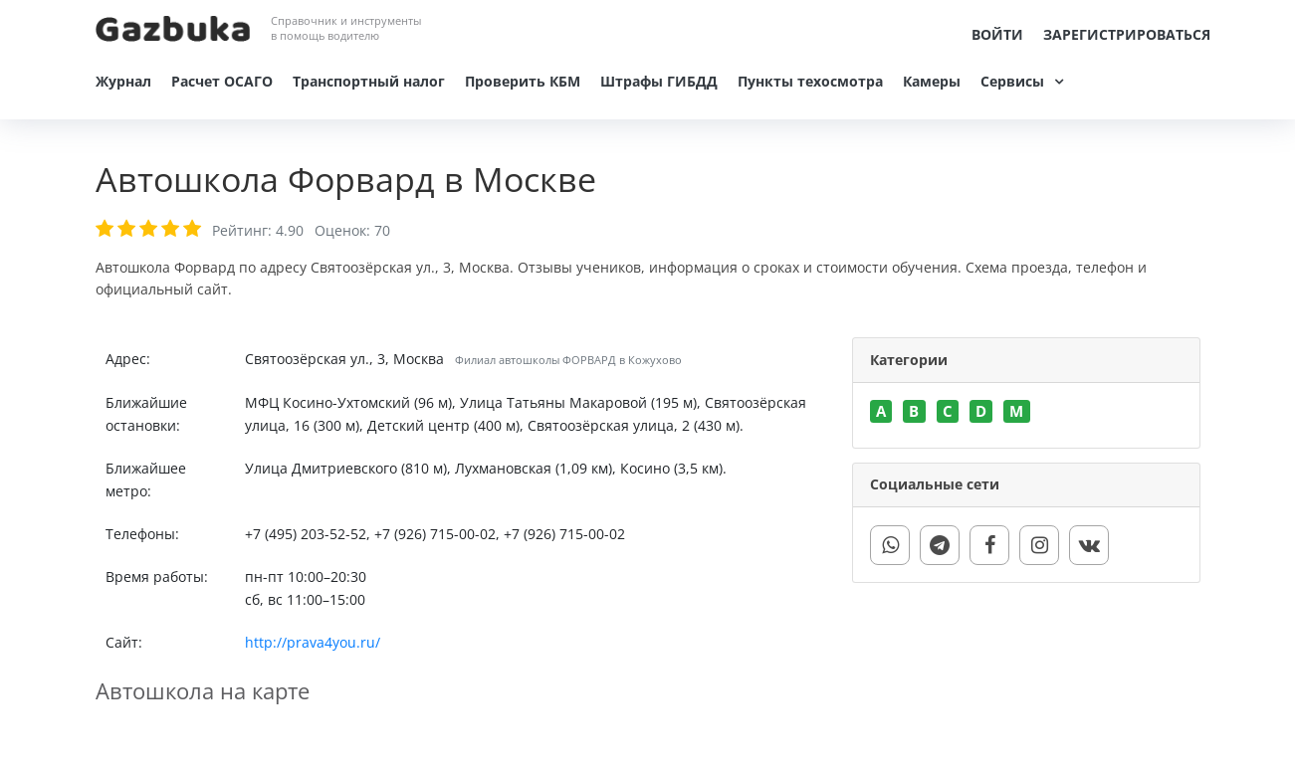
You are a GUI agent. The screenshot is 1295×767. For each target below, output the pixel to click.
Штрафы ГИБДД (659, 81)
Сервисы (1012, 81)
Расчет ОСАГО (222, 81)
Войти (997, 34)
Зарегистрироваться (1126, 34)
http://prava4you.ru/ (312, 642)
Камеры (932, 81)
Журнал (123, 81)
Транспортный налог (369, 81)
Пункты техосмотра (810, 81)
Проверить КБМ (522, 81)
